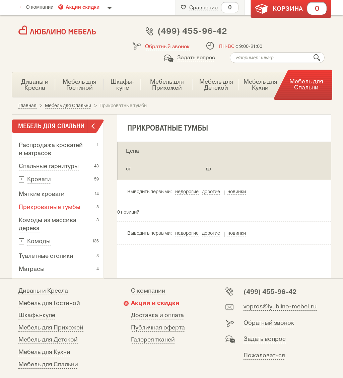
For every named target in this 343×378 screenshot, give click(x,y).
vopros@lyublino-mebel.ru (280, 306)
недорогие (187, 192)
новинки (236, 192)
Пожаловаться (264, 355)
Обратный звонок (167, 46)
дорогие (211, 192)
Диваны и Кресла (43, 291)
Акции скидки (83, 7)
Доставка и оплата (157, 315)
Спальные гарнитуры (49, 166)
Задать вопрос (196, 57)
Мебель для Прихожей (50, 327)
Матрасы (32, 269)
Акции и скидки (155, 303)
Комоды (39, 241)
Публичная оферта (158, 327)
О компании (40, 7)
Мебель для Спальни (48, 364)
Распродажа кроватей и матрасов (51, 149)
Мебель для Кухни (44, 352)
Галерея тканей (153, 340)
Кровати (39, 179)
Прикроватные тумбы (49, 207)
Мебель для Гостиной (49, 303)
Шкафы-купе (36, 315)
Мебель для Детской (48, 340)
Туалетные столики (46, 256)
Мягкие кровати (42, 194)
